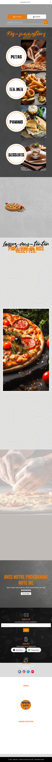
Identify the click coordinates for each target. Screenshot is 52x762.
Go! (46, 22)
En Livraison (17, 17)
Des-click (31, 759)
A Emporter (36, 17)
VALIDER (26, 630)
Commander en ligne (39, 759)
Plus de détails (26, 594)
